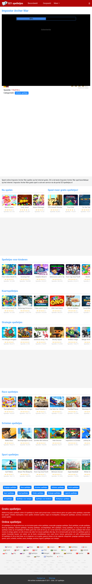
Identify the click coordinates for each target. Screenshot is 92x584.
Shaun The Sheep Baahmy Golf (28, 472)
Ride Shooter (57, 440)
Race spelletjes (10, 391)
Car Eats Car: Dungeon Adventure (29, 409)
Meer (56, 3)
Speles (56, 553)
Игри (37, 556)
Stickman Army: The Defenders (44, 339)
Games (8, 547)
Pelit (44, 550)
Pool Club (70, 207)
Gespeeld (47, 3)
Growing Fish (25, 277)
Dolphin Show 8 (41, 277)
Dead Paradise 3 (41, 409)
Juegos (51, 547)
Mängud (45, 553)
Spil (35, 550)
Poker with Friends (41, 308)
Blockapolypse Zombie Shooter (28, 440)
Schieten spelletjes (22, 93)
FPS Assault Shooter (55, 207)
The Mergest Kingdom (9, 339)
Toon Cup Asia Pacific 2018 (75, 277)
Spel (26, 550)
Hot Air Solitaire (73, 308)
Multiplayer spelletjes (63, 499)
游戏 (49, 571)
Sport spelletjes (10, 454)
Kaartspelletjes (10, 290)
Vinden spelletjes (38, 493)
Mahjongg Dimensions (25, 308)
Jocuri (73, 550)
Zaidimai (68, 553)
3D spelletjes (8, 499)
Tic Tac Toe (86, 207)
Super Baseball (73, 472)
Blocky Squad (57, 339)
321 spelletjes (15, 3)
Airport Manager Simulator (42, 207)
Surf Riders (9, 472)
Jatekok (84, 550)
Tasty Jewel (24, 207)
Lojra (77, 569)
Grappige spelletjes (10, 487)
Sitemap (52, 578)
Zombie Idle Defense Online (43, 440)
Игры (30, 547)
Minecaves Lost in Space (58, 277)
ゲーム (60, 556)
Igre (22, 553)
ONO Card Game (57, 308)
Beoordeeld (32, 3)
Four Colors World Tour (10, 277)
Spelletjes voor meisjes (24, 499)
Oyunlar (80, 553)
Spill (17, 550)
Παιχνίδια (48, 556)
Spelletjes (73, 547)
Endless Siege (73, 339)
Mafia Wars (9, 440)
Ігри (63, 550)
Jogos (40, 547)
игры (19, 562)
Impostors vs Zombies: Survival (76, 440)
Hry (13, 553)
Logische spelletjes (71, 493)
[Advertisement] (46, 49)
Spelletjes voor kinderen (15, 259)
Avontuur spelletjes (41, 487)
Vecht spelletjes (73, 487)
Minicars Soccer (57, 472)
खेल (43, 571)
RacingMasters (9, 409)
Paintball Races (73, 409)
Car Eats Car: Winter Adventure (60, 409)
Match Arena (9, 207)
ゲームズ (56, 571)
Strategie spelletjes (12, 322)
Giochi (7, 550)
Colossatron (25, 339)
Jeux (84, 547)
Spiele (62, 547)
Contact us (41, 578)
